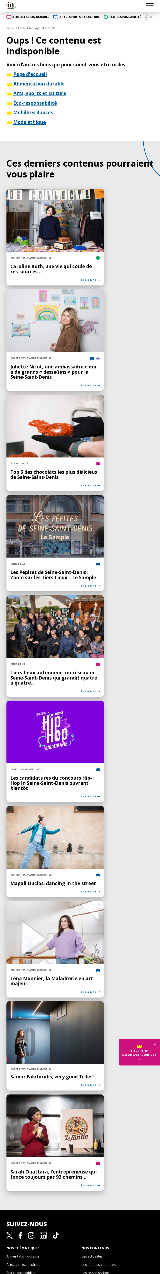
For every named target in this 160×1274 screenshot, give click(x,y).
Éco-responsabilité (21, 1145)
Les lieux (88, 1154)
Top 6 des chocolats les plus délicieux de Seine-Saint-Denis (37, 431)
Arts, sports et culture (23, 1137)
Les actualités (92, 1129)
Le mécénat (80, 1198)
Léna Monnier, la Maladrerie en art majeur (40, 877)
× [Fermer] (154, 934)
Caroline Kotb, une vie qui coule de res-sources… (40, 252)
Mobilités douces (19, 1154)
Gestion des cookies (80, 1223)
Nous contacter (80, 1215)
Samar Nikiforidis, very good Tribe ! (37, 958)
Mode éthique (17, 1162)
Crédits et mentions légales (85, 1249)
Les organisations (95, 1145)
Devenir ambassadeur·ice (80, 1190)
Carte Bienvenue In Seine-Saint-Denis (80, 1207)
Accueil (10, 28)
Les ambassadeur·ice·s (98, 1137)
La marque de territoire (80, 1182)
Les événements (94, 1162)
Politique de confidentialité (32, 1249)
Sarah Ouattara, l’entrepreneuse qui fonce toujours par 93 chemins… (41, 1044)
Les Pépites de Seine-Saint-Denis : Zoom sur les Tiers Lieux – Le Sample (41, 520)
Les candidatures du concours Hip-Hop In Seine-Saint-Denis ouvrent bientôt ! (42, 705)
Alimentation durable (22, 1129)
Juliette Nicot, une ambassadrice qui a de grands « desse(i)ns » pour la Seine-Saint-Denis (41, 341)
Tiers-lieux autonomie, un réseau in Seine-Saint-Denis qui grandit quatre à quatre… (41, 611)
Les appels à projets (97, 1170)
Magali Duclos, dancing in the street (40, 794)
